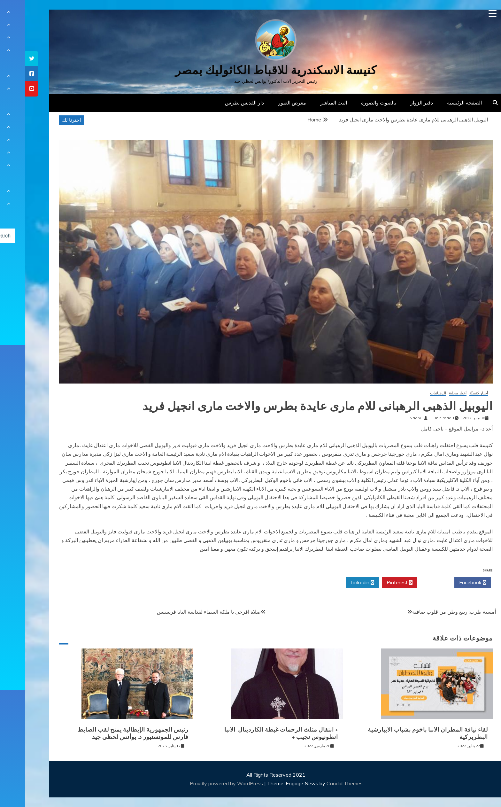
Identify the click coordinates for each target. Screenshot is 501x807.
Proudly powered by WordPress (202, 783)
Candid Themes (319, 783)
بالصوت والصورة (353, 102)
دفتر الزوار (396, 102)
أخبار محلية (432, 393)
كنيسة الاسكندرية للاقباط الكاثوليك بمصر (250, 70)
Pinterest (374, 582)
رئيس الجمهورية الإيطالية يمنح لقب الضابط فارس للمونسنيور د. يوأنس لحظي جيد (107, 733)
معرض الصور (267, 102)
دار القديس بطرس (219, 102)
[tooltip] (6, 58)
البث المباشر (308, 102)
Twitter (410, 582)
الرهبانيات (413, 393)
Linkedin (337, 582)
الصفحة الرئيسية (439, 102)
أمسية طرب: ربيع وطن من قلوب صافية (429, 612)
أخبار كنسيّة (453, 393)
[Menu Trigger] (467, 13)
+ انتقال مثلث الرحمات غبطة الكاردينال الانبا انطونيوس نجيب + (256, 733)
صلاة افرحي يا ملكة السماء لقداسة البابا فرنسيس (183, 612)
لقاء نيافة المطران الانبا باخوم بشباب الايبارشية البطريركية (403, 733)
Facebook (447, 582)
